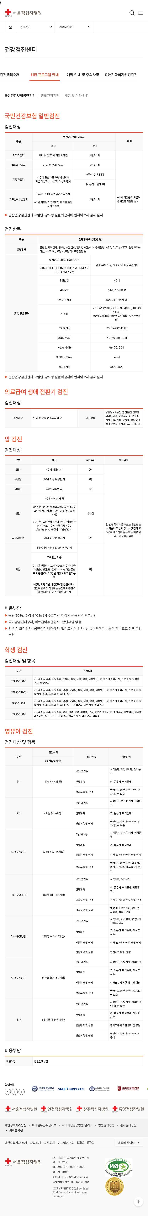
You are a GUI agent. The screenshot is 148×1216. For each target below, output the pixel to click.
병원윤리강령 (106, 1125)
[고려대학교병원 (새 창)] (129, 1089)
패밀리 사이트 (130, 1142)
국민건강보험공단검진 (20, 97)
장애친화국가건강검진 (121, 74)
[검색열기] (132, 13)
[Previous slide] (8, 1092)
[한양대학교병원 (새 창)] (43, 1088)
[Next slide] (21, 1092)
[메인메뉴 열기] (140, 13)
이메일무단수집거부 (44, 1125)
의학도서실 (16, 1131)
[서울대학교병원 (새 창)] (72, 1088)
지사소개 (49, 1142)
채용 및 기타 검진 (77, 98)
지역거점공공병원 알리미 (77, 1125)
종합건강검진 (50, 98)
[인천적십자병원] (56, 1109)
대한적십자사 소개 (16, 1142)
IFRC (90, 1142)
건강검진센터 (75, 28)
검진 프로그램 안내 (44, 74)
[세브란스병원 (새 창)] (100, 1089)
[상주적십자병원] (92, 1109)
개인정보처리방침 (15, 1125)
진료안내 (36, 28)
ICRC (80, 1142)
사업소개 (35, 1142)
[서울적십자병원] (21, 1109)
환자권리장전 (128, 1125)
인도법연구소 (66, 1142)
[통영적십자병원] (128, 1109)
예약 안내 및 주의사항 (82, 74)
